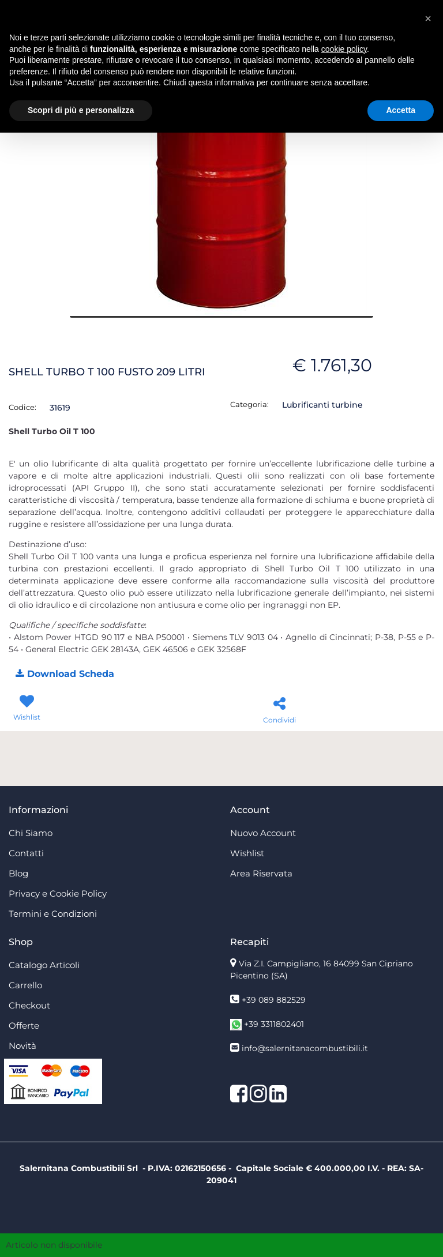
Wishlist (247, 853)
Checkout (29, 1005)
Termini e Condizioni (53, 913)
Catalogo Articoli (44, 964)
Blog (18, 873)
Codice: (22, 407)
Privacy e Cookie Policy (58, 893)
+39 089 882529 (274, 1000)
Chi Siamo (30, 832)
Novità (22, 1045)
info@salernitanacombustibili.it (305, 1048)
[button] (65, 674)
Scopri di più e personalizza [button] (81, 110)
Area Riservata (261, 873)
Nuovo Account (263, 832)
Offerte (24, 1025)
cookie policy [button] (344, 49)
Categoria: (249, 404)
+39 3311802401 (274, 1024)
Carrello (25, 985)
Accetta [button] (400, 110)
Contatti (26, 853)
